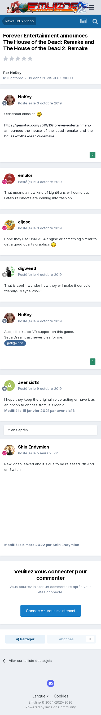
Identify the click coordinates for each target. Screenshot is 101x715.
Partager (25, 639)
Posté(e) (40, 103)
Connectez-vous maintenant (50, 610)
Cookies (61, 696)
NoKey (15, 72)
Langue (41, 696)
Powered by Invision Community (50, 707)
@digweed (15, 343)
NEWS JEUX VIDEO (57, 78)
